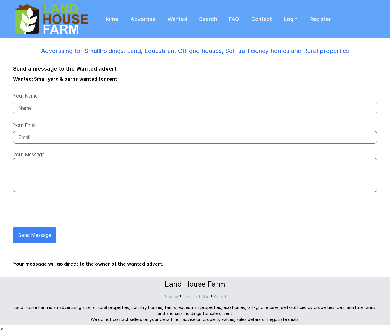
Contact (261, 19)
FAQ (234, 19)
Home (110, 19)
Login (291, 19)
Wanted (177, 19)
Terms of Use (196, 296)
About (220, 296)
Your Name (25, 96)
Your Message (29, 154)
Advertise (143, 19)
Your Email (24, 125)
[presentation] (58, 210)
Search (208, 19)
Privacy (171, 296)
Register (320, 19)
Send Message (34, 235)
